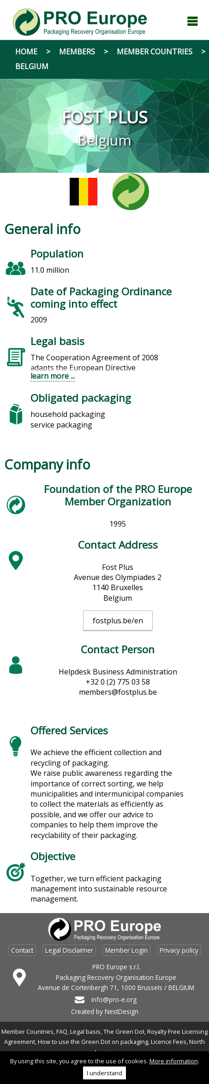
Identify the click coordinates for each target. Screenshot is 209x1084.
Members (77, 52)
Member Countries (154, 52)
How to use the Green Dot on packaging (93, 1041)
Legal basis (85, 1031)
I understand (104, 1073)
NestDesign (121, 1011)
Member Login (126, 950)
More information (173, 1061)
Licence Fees (168, 1041)
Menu (192, 21)
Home (26, 52)
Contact (22, 950)
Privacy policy (179, 950)
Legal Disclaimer (69, 950)
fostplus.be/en (118, 620)
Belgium (31, 66)
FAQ (61, 1031)
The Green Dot (123, 1031)
